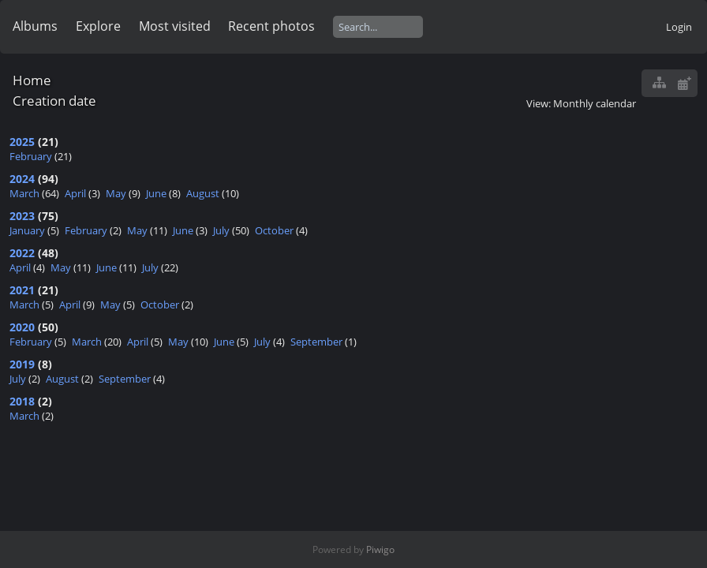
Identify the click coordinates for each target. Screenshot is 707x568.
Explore (98, 26)
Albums (35, 26)
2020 (22, 327)
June (156, 193)
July (221, 230)
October (274, 230)
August (202, 193)
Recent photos (271, 26)
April (75, 193)
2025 (22, 141)
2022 (22, 252)
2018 (22, 401)
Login (679, 27)
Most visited (175, 26)
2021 (22, 289)
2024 (22, 178)
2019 (22, 364)
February (30, 156)
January (27, 230)
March (24, 193)
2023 (22, 215)
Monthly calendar (594, 103)
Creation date (54, 101)
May (116, 193)
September (316, 341)
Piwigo (380, 549)
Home (32, 80)
